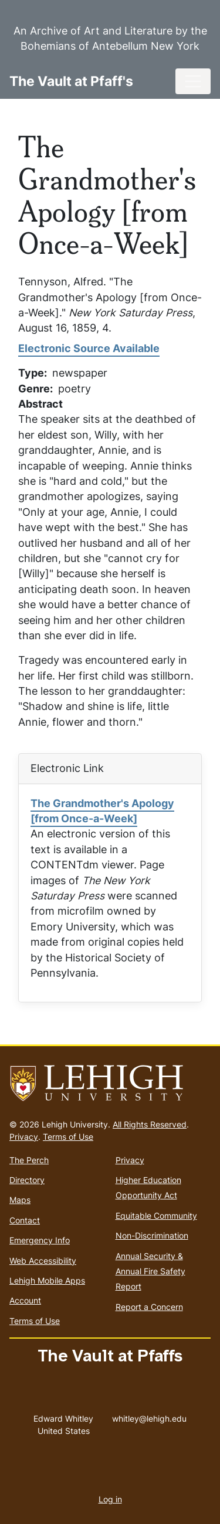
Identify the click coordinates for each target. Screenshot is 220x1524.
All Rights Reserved (150, 1124)
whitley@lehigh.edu (149, 1416)
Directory (27, 1179)
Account (25, 1300)
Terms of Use (68, 1136)
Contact (24, 1220)
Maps (20, 1199)
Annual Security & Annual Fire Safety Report (150, 1271)
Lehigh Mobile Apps (47, 1280)
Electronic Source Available (89, 348)
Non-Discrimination (152, 1235)
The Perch (29, 1160)
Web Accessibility (42, 1260)
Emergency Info (39, 1240)
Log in (110, 1499)
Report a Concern (149, 1306)
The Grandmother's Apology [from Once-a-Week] (102, 811)
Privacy (23, 1136)
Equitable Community (156, 1215)
